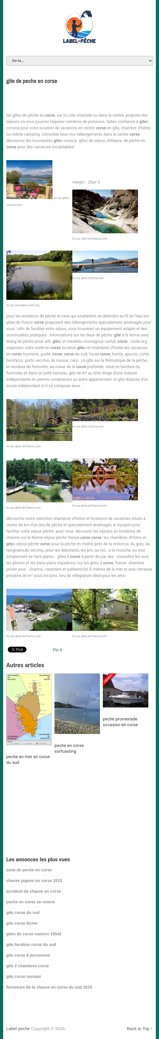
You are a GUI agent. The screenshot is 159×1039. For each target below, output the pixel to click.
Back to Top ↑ (140, 1028)
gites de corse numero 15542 (34, 934)
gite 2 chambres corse (27, 966)
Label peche (18, 1028)
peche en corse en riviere (30, 902)
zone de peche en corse (29, 870)
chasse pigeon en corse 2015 (34, 880)
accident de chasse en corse (33, 891)
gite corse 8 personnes (28, 955)
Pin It (57, 650)
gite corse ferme (21, 923)
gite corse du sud (23, 912)
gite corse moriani (23, 976)
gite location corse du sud (31, 944)
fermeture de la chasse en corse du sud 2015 (49, 987)
